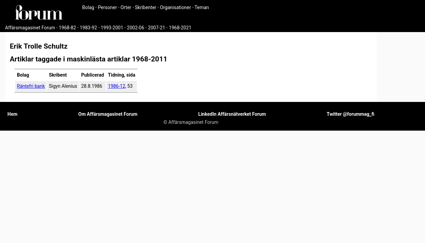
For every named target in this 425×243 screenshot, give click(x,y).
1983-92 (88, 27)
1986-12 (116, 86)
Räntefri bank (31, 86)
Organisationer (175, 7)
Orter (126, 7)
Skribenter (145, 7)
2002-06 (135, 27)
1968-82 (67, 27)
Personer (107, 7)
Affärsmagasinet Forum (30, 27)
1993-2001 (112, 27)
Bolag (88, 7)
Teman (202, 7)
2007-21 (156, 27)
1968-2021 (180, 27)
